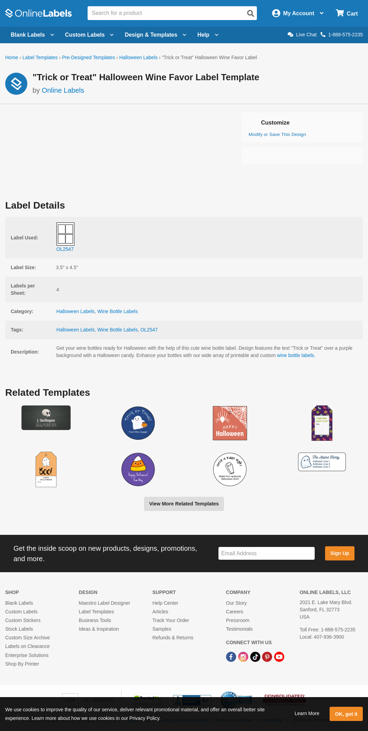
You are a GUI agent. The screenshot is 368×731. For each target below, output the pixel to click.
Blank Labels (19, 603)
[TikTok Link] (256, 656)
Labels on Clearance (27, 646)
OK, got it (346, 714)
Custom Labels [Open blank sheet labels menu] (89, 35)
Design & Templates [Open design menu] (155, 35)
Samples (161, 629)
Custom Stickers (23, 620)
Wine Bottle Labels (117, 311)
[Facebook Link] (231, 656)
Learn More (307, 713)
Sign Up (339, 553)
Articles (160, 611)
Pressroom (238, 620)
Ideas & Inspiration (99, 629)
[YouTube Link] (279, 656)
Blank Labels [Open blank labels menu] (32, 35)
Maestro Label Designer (105, 603)
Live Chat (302, 34)
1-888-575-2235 (342, 34)
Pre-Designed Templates (88, 57)
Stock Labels (19, 629)
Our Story (236, 603)
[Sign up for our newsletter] (266, 553)
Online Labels (63, 90)
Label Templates (40, 57)
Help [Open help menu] (207, 35)
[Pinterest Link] (267, 656)
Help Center (165, 603)
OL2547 (149, 329)
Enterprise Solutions (26, 655)
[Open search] (250, 13)
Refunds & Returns (172, 637)
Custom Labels (21, 611)
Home (11, 57)
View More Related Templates (184, 503)
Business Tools (95, 620)
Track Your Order (170, 620)
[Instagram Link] (244, 656)
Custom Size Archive (27, 637)
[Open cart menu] (347, 13)
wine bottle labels (295, 355)
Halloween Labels (138, 57)
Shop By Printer (22, 664)
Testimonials (239, 629)
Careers (234, 611)
